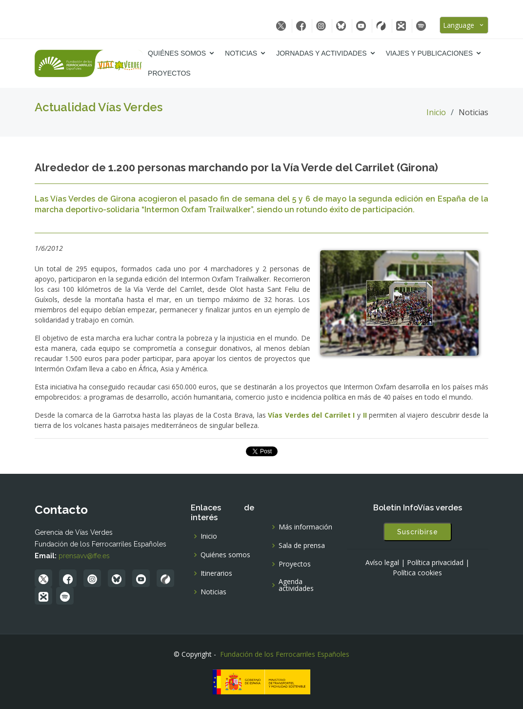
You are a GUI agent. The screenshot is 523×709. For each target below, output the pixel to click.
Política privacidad (435, 562)
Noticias (241, 53)
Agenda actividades (296, 585)
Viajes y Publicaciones (429, 53)
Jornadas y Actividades (321, 53)
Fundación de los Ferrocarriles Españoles (284, 654)
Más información (305, 527)
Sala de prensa (302, 545)
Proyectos (169, 73)
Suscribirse (417, 532)
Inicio (436, 112)
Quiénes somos (177, 53)
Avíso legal (382, 562)
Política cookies (417, 572)
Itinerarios (216, 573)
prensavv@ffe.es (84, 556)
